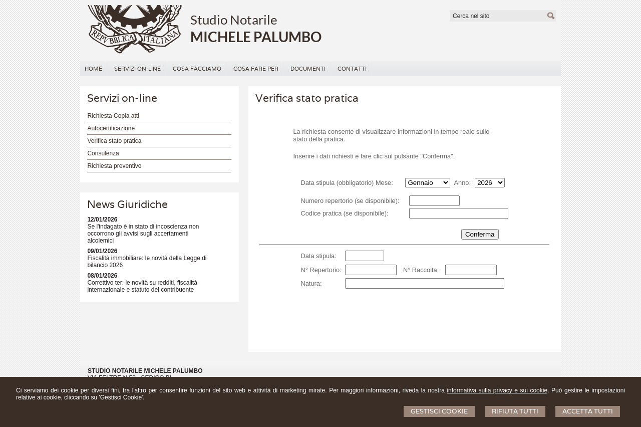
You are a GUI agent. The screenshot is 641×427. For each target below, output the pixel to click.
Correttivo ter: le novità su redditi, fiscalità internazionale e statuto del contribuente (142, 286)
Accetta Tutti (587, 411)
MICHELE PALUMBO (256, 36)
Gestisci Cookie (439, 411)
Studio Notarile (233, 20)
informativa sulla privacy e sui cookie (497, 390)
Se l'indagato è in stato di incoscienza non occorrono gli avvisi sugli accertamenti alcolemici (143, 233)
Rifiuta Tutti (515, 411)
